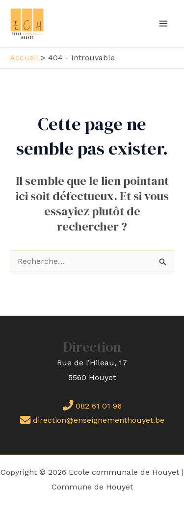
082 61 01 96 (92, 406)
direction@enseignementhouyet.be (92, 420)
